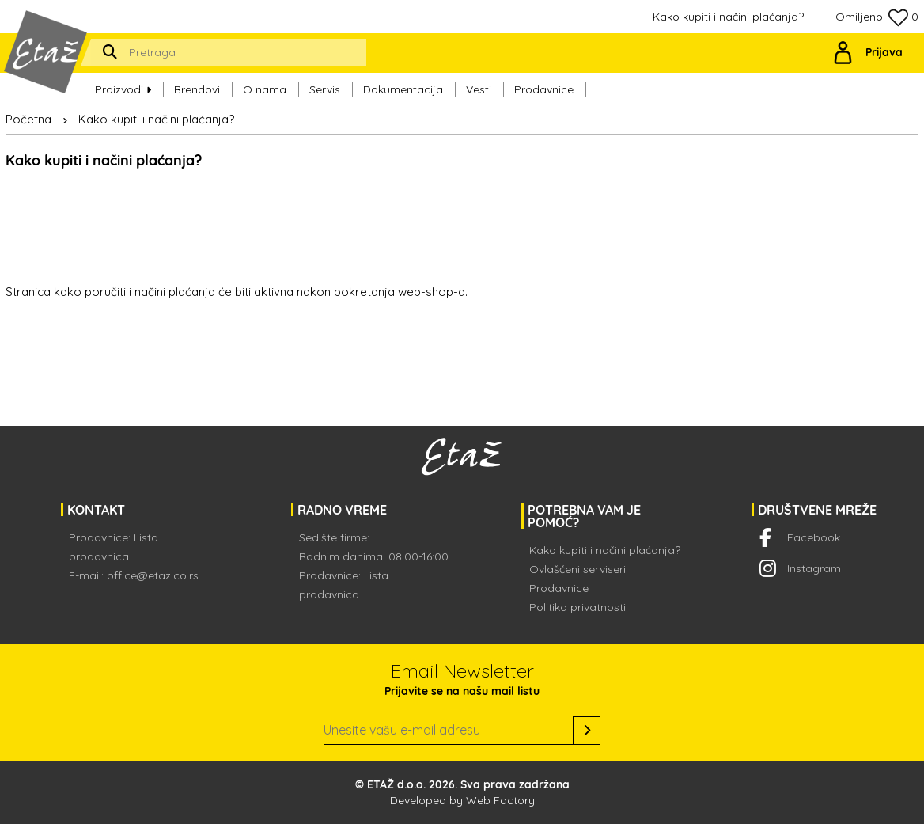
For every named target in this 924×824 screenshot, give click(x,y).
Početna (28, 119)
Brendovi (197, 88)
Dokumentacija (403, 88)
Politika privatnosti (577, 607)
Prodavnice (544, 88)
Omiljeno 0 (876, 18)
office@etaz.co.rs (153, 575)
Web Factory (500, 800)
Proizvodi (123, 88)
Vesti (478, 88)
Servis (324, 88)
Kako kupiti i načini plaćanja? (728, 16)
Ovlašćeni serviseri (577, 569)
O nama (264, 88)
